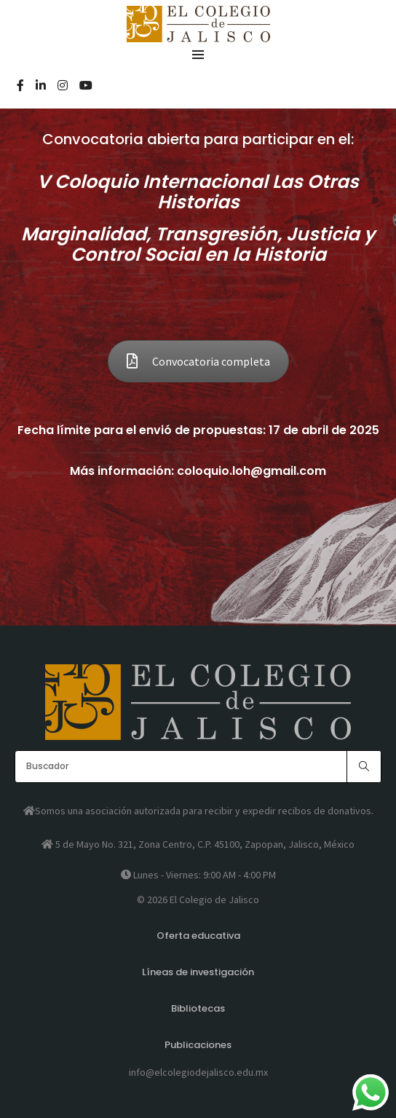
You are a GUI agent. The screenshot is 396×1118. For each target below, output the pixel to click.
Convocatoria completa (198, 361)
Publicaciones (198, 1045)
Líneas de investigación (198, 972)
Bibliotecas (198, 1008)
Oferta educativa (198, 935)
